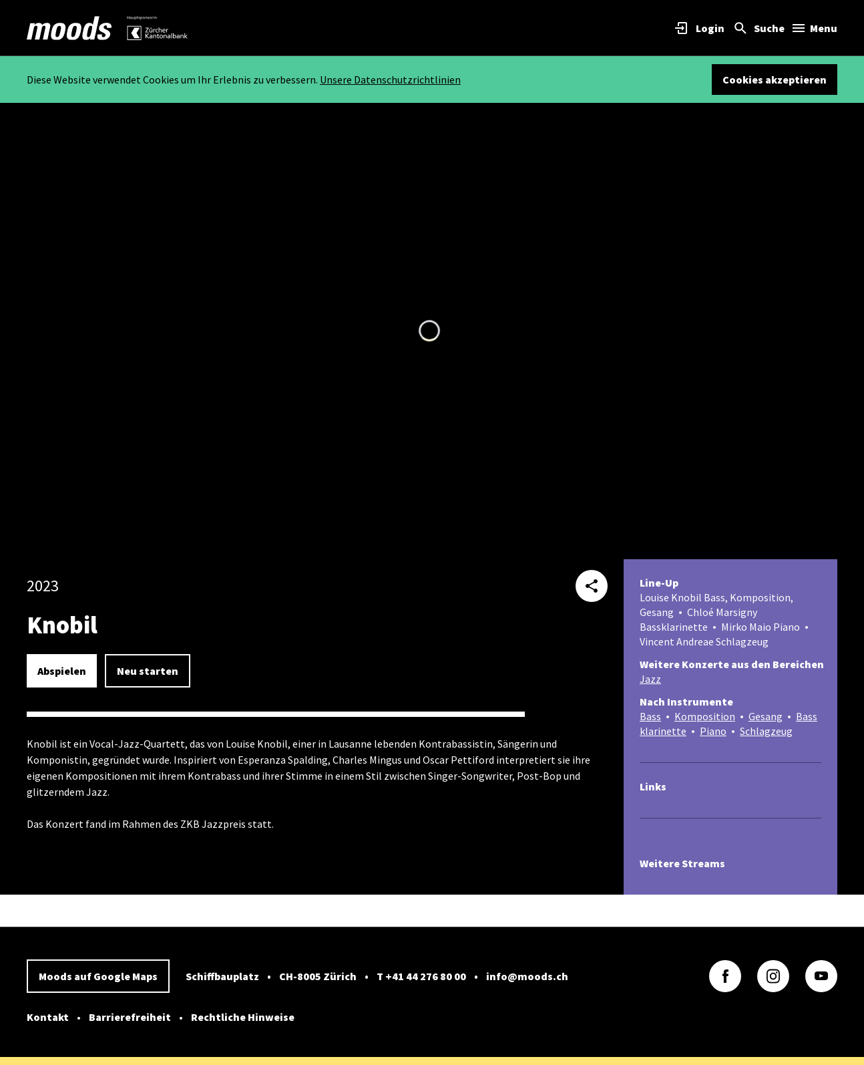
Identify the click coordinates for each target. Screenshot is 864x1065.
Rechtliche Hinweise (242, 1017)
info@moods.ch (527, 976)
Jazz (650, 679)
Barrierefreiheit (130, 1017)
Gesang (765, 716)
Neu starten (147, 670)
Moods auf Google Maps (98, 976)
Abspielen (61, 670)
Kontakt (48, 1017)
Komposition (704, 716)
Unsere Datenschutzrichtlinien (390, 79)
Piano (713, 731)
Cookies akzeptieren (774, 79)
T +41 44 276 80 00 (421, 976)
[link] (69, 28)
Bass (650, 716)
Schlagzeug (766, 731)
